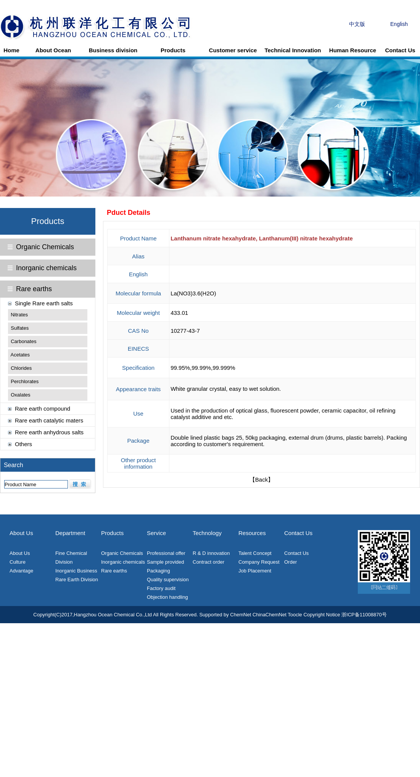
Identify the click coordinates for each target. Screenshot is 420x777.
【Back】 (261, 479)
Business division (113, 50)
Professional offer (166, 553)
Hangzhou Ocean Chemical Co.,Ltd (113, 614)
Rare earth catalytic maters (49, 420)
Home (11, 50)
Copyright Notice (321, 614)
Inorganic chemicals (46, 268)
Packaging (158, 571)
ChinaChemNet (269, 614)
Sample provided (165, 562)
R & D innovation (211, 553)
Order (290, 562)
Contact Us (400, 50)
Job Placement (254, 571)
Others (23, 444)
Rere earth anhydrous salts (49, 432)
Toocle (295, 614)
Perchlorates (25, 381)
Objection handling (167, 597)
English (399, 24)
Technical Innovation (292, 50)
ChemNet (240, 614)
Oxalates (20, 395)
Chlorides (21, 368)
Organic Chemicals (45, 247)
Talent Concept (255, 553)
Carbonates (23, 341)
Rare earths (34, 289)
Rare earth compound (42, 408)
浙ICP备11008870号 (364, 614)
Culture (18, 562)
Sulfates (20, 328)
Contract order (208, 562)
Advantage (21, 571)
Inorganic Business (76, 571)
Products (173, 50)
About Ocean (53, 50)
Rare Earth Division (76, 579)
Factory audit (161, 588)
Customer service (233, 50)
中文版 (357, 24)
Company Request (259, 562)
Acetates (20, 355)
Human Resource (352, 50)
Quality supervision (168, 579)
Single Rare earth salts (44, 303)
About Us (20, 553)
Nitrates (19, 315)
